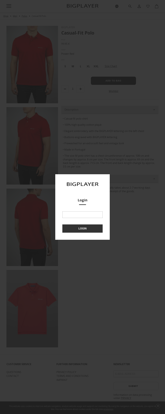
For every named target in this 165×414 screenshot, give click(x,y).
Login (82, 228)
